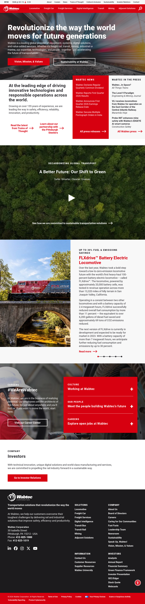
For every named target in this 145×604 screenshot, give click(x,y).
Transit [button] (101, 8)
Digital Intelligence (84, 521)
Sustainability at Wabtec (74, 61)
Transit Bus (80, 525)
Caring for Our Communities (122, 521)
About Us (112, 509)
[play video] (73, 198)
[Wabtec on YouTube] (35, 549)
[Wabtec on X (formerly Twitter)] (28, 549)
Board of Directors (117, 513)
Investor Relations (123, 2)
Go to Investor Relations (30, 477)
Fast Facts (113, 525)
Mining (78, 533)
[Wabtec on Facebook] (16, 549)
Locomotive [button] (34, 8)
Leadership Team (117, 529)
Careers (57, 2)
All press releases (93, 131)
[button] (100, 387)
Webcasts (113, 586)
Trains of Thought (77, 2)
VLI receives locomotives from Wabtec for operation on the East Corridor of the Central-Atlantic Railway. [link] (127, 105)
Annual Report (115, 562)
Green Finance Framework (121, 570)
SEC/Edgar (113, 578)
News (65, 2)
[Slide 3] (115, 356)
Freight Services (83, 517)
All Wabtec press (130, 131)
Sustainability (109, 2)
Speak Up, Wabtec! (117, 541)
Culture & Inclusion (94, 2)
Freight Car (80, 513)
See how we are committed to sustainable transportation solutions (72, 223)
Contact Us (80, 558)
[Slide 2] (110, 356)
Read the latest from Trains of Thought (22, 128)
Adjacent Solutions (84, 537)
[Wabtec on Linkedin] (9, 549)
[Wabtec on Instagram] (22, 549)
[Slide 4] (121, 356)
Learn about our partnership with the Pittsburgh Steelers (51, 128)
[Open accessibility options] (138, 583)
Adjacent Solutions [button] (127, 8)
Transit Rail (80, 529)
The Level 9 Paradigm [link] (127, 93)
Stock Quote (114, 582)
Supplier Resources (84, 566)
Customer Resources (85, 562)
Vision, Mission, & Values (28, 61)
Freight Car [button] (49, 8)
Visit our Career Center (31, 422)
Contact (136, 2)
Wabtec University (84, 570)
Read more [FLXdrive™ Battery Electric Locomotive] (88, 351)
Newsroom (113, 533)
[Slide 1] (104, 356)
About (49, 2)
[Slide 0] (98, 356)
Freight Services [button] (65, 8)
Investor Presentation (119, 574)
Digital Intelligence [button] (85, 8)
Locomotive (80, 509)
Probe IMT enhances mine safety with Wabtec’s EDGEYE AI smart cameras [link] (127, 121)
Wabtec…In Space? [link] (127, 84)
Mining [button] (111, 8)
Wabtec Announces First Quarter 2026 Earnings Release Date (88, 104)
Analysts (112, 558)
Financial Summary (118, 566)
